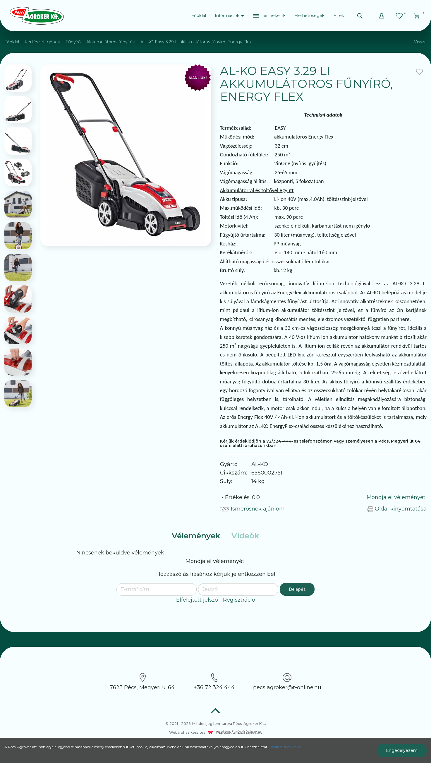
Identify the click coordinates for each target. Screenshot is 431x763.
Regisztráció (239, 600)
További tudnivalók (285, 747)
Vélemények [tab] (196, 535)
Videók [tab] (245, 535)
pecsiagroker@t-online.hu (287, 682)
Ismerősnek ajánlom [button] (252, 509)
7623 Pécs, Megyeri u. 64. (143, 682)
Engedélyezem (402, 750)
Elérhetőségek (309, 15)
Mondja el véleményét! (397, 497)
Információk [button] (229, 15)
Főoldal (198, 15)
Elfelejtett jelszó (197, 600)
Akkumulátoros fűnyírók (110, 42)
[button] (269, 16)
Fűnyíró (73, 42)
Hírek (338, 15)
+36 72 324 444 (214, 682)
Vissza (420, 42)
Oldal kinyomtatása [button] (397, 509)
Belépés (297, 589)
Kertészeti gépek (42, 42)
